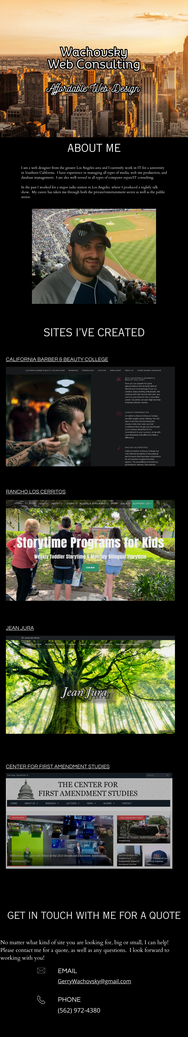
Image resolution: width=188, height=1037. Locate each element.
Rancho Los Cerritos (36, 492)
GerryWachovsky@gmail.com (86, 981)
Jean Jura (20, 628)
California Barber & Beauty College (57, 359)
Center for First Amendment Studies (58, 766)
